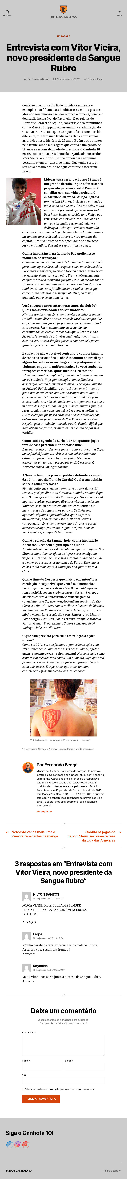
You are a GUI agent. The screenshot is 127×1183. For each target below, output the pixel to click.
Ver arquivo (44, 815)
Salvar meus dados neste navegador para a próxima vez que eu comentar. (60, 1093)
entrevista (31, 753)
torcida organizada (84, 753)
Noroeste (63, 40)
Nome (26, 1065)
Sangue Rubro (66, 753)
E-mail (69, 1065)
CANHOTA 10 (23, 1174)
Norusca (53, 753)
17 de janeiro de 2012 (68, 83)
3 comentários (95, 83)
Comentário (29, 1037)
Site (24, 1079)
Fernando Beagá (40, 83)
